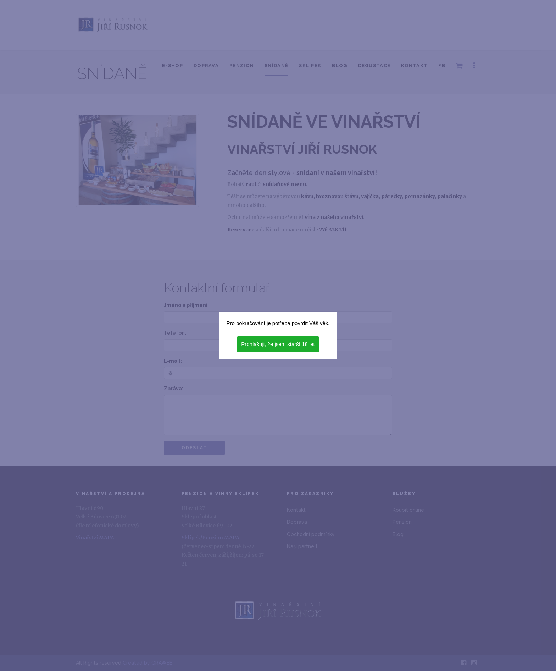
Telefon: (175, 333)
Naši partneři (302, 546)
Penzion (241, 65)
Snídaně (276, 65)
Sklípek (310, 65)
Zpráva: (173, 388)
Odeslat (194, 447)
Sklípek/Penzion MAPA (210, 537)
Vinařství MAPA (95, 537)
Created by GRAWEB (148, 663)
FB (441, 65)
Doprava (206, 65)
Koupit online (408, 510)
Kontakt (414, 65)
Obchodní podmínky (311, 534)
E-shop (172, 65)
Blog (339, 65)
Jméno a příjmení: (186, 305)
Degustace (374, 65)
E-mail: (173, 361)
